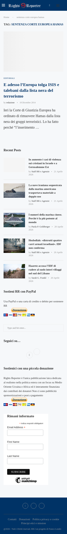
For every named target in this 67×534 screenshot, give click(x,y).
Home (6, 17)
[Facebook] (49, 5)
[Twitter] (33, 506)
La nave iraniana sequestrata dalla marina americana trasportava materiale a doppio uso (45, 191)
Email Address (16, 427)
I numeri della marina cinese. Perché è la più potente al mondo (45, 218)
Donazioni (24, 519)
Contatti (12, 519)
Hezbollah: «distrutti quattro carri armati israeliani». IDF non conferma (45, 244)
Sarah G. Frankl (38, 277)
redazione (10, 102)
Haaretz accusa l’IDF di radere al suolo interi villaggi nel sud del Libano (45, 269)
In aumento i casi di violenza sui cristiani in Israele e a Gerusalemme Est (45, 163)
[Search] (63, 5)
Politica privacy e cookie (46, 519)
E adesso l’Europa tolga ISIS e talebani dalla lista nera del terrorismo (31, 90)
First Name (13, 441)
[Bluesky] (41, 506)
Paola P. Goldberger (40, 226)
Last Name (13, 456)
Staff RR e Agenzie (40, 171)
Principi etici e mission (33, 523)
